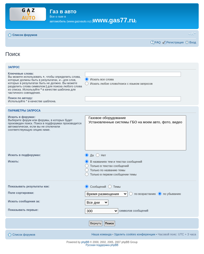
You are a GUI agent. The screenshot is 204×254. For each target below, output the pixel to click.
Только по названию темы (105, 170)
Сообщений (95, 186)
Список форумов (24, 34)
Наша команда (101, 234)
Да (89, 155)
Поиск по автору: (20, 98)
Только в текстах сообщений (107, 165)
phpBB (85, 242)
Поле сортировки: (21, 192)
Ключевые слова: (21, 73)
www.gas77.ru (114, 20)
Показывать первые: (23, 209)
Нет (101, 155)
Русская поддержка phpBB (102, 245)
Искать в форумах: (21, 116)
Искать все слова (99, 79)
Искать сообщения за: (24, 201)
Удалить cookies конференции (134, 234)
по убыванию (169, 193)
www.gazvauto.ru (79, 21)
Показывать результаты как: (28, 186)
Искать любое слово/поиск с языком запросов (118, 83)
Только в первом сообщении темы (111, 174)
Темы (114, 186)
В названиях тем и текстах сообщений (113, 161)
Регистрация (175, 42)
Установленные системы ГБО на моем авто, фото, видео (136, 122)
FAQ (158, 42)
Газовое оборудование (136, 118)
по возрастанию (142, 193)
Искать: (13, 161)
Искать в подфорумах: (24, 155)
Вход (192, 42)
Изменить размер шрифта (192, 33)
